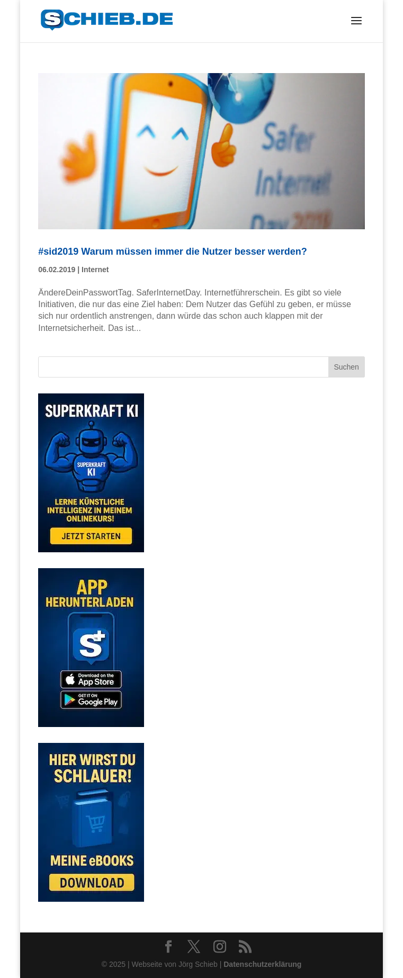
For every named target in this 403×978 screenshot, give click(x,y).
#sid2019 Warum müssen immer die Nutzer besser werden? (172, 251)
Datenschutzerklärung (262, 964)
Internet (95, 269)
